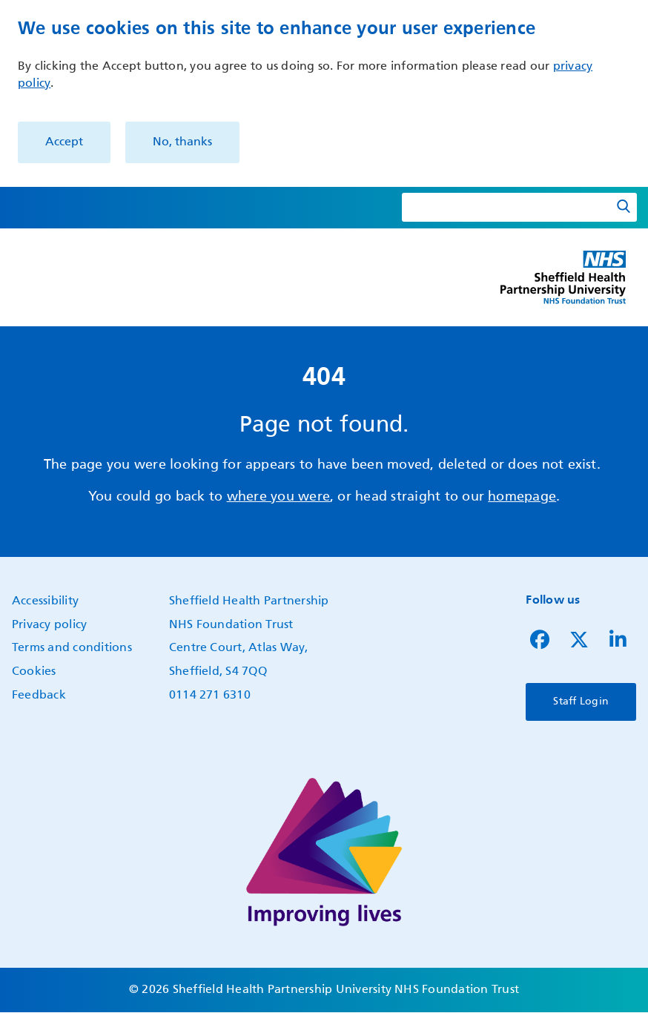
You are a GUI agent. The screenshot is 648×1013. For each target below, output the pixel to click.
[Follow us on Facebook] (539, 644)
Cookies (34, 672)
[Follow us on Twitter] (579, 644)
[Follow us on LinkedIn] (617, 644)
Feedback (39, 696)
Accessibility (45, 601)
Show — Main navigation (16, 289)
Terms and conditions (72, 648)
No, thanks (182, 142)
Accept (64, 142)
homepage (522, 497)
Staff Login (581, 701)
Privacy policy (49, 625)
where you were (278, 497)
